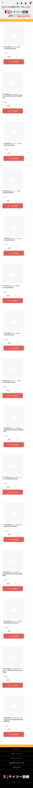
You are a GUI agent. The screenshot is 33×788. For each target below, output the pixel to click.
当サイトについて (16, 754)
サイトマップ (16, 749)
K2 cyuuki (17, 782)
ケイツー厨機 (16, 12)
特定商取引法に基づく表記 (16, 763)
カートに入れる (14, 62)
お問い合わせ (16, 767)
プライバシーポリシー (16, 758)
